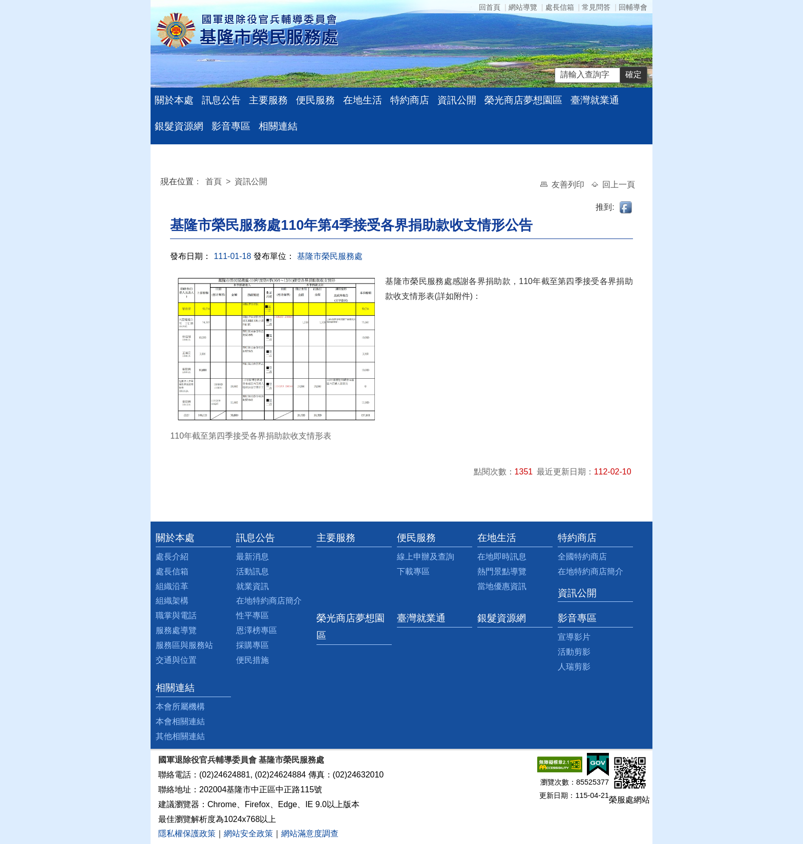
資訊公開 (456, 100)
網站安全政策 (248, 833)
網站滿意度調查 (310, 833)
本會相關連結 (180, 721)
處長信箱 (559, 7)
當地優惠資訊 (501, 586)
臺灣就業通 (594, 100)
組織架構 (172, 600)
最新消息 (252, 556)
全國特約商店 (582, 556)
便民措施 (252, 660)
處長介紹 (172, 556)
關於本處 (174, 100)
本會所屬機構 (180, 706)
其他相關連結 (180, 736)
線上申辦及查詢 (425, 556)
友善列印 (569, 184)
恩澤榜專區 (256, 630)
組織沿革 (172, 586)
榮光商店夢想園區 (523, 100)
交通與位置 (176, 660)
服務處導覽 (176, 630)
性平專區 (252, 615)
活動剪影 (574, 651)
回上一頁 (618, 184)
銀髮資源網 (179, 126)
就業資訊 (252, 586)
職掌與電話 (176, 615)
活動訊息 (252, 571)
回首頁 (489, 7)
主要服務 (268, 100)
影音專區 (231, 126)
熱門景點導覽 (501, 571)
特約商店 (409, 100)
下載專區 (413, 571)
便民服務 (315, 100)
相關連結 (278, 126)
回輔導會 (633, 7)
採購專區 (252, 645)
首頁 (214, 181)
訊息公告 (221, 100)
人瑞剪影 (574, 666)
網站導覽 (523, 7)
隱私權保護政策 (187, 833)
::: (162, 183)
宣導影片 (574, 637)
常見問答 (596, 7)
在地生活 (362, 100)
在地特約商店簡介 (269, 600)
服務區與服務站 (184, 645)
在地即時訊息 (501, 556)
